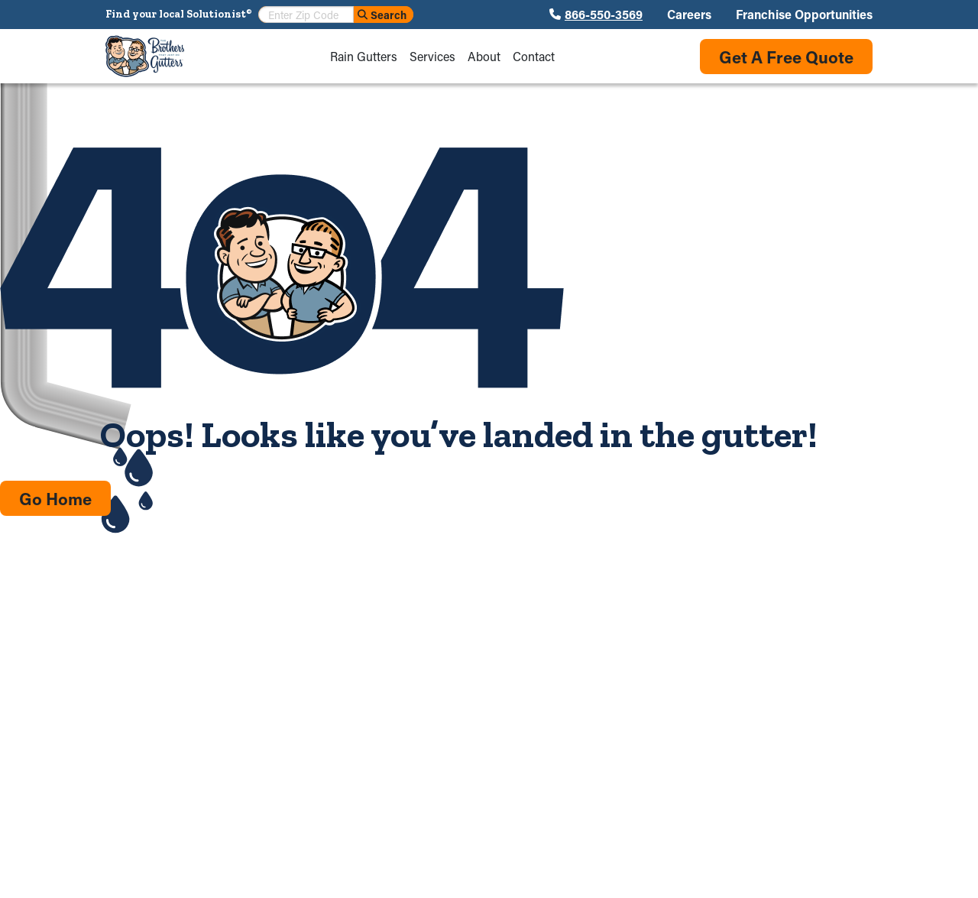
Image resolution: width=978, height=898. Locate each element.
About (484, 56)
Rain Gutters (363, 56)
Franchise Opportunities (804, 14)
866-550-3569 (604, 14)
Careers (689, 14)
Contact (534, 56)
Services (432, 56)
